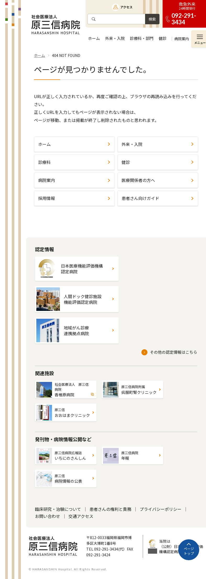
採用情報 (46, 198)
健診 (126, 162)
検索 (152, 19)
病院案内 (46, 180)
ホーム (44, 144)
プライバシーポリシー (160, 509)
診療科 (44, 162)
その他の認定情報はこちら (173, 352)
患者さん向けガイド (140, 198)
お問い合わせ (47, 516)
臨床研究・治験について (58, 509)
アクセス (126, 7)
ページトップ (189, 551)
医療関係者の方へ (138, 180)
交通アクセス (80, 516)
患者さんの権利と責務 (110, 509)
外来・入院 (132, 144)
